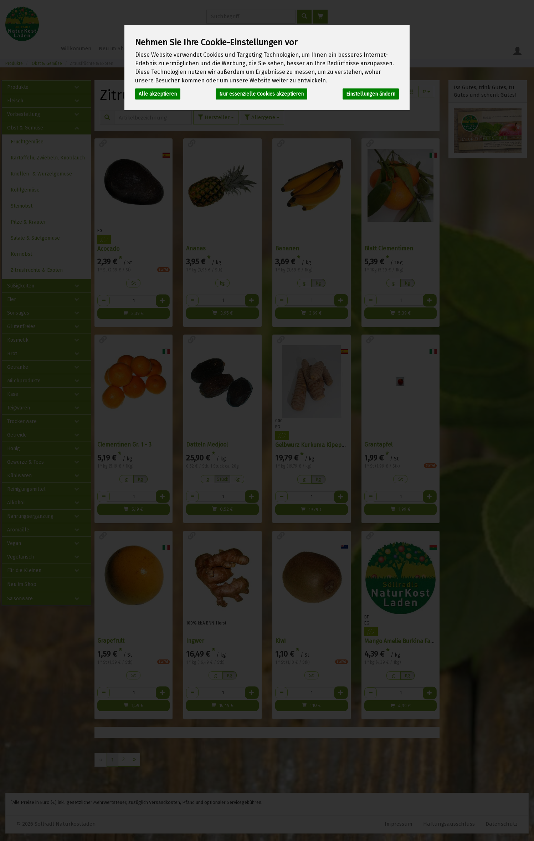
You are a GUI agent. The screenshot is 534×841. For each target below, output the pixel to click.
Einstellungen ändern (370, 94)
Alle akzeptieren (158, 94)
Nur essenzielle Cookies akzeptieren (261, 94)
